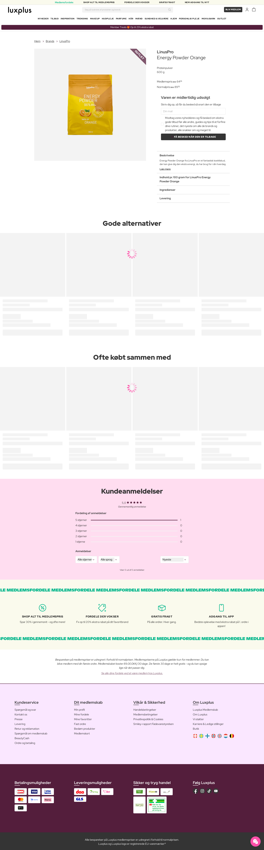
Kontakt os (21, 713)
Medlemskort (82, 732)
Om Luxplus (200, 713)
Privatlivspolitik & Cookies (148, 718)
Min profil (79, 708)
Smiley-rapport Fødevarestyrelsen (153, 722)
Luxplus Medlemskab (205, 708)
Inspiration (68, 19)
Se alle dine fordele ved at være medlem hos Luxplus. (132, 672)
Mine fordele (81, 713)
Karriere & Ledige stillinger (208, 722)
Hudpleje (108, 19)
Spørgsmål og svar (25, 708)
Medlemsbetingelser (145, 713)
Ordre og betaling (25, 741)
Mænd (139, 19)
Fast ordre (80, 722)
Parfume (121, 19)
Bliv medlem (233, 10)
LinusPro (64, 40)
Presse (19, 718)
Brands (50, 40)
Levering (20, 722)
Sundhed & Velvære (157, 19)
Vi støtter (198, 718)
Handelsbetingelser (144, 708)
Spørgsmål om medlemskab (31, 732)
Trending (82, 19)
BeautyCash (22, 737)
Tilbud (54, 19)
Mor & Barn (208, 19)
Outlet (221, 19)
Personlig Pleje (189, 19)
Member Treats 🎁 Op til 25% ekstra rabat (132, 25)
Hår (131, 19)
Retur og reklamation (27, 727)
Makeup (95, 19)
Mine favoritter (83, 718)
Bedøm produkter (84, 727)
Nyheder (43, 19)
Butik (196, 727)
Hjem (173, 19)
